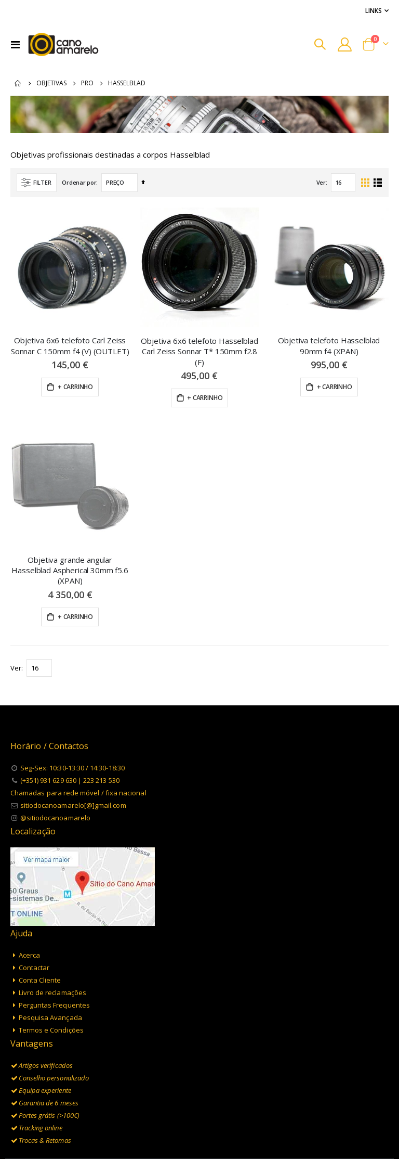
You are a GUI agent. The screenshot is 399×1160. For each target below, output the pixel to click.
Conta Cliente (40, 908)
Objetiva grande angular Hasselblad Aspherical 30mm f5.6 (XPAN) (69, 498)
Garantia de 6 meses (48, 1031)
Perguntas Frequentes (54, 933)
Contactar (34, 895)
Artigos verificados (46, 994)
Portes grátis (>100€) (49, 1044)
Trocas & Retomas (45, 1069)
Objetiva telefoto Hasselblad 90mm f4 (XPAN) (329, 346)
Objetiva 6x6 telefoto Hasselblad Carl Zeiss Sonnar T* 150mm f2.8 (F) (199, 352)
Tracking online (40, 1056)
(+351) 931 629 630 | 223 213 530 (69, 709)
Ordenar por (79, 183)
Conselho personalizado (54, 1006)
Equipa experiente (45, 1019)
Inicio (18, 83)
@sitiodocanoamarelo (55, 746)
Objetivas (51, 83)
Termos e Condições (51, 958)
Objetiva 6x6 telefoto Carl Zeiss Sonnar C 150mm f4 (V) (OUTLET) (70, 346)
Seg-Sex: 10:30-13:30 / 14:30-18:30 (72, 696)
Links (373, 10)
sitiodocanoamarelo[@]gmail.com (73, 734)
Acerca (29, 883)
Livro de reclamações (52, 920)
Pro (87, 83)
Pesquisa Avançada (50, 945)
